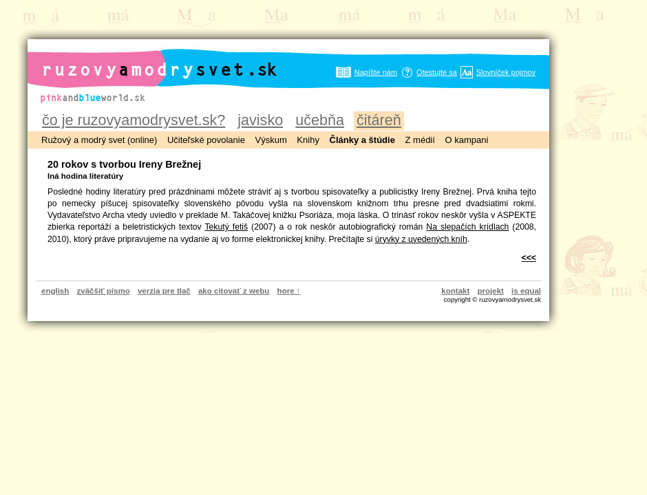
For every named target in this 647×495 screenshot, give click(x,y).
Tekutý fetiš (226, 227)
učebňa (319, 120)
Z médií (420, 140)
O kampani (466, 140)
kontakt (455, 291)
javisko (260, 120)
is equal (526, 291)
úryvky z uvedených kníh (421, 239)
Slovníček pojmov (505, 72)
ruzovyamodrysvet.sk (142, 58)
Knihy (308, 140)
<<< (529, 258)
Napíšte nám (375, 72)
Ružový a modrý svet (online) (99, 140)
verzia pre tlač (164, 291)
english (55, 291)
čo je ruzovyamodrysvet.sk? (133, 120)
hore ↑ (289, 291)
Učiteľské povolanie (206, 140)
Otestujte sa (436, 72)
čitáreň (379, 120)
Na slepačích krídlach (467, 227)
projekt (491, 291)
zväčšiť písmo (103, 291)
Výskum (271, 140)
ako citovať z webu (233, 291)
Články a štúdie (362, 140)
